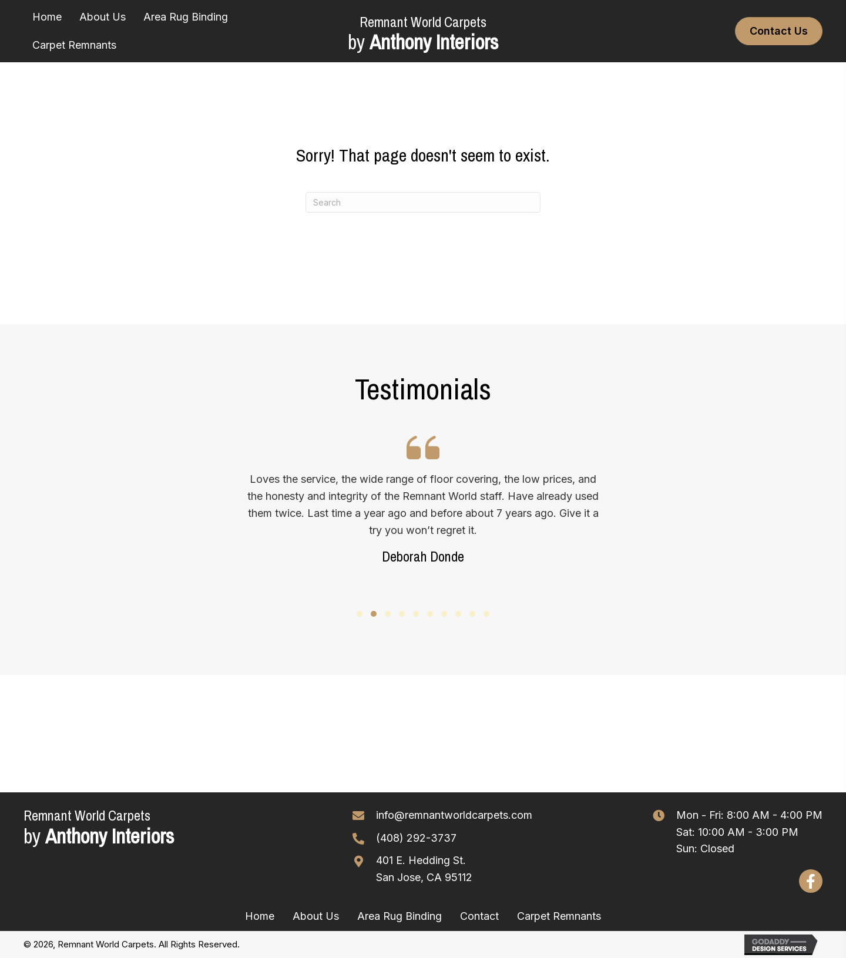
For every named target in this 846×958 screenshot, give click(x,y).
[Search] (423, 202)
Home (259, 916)
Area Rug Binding (399, 916)
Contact (479, 916)
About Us (316, 916)
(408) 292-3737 (416, 838)
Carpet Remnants (559, 916)
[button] (359, 614)
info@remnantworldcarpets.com (454, 815)
